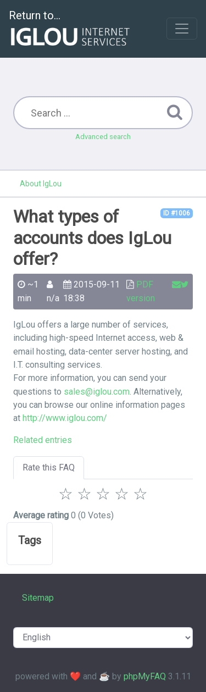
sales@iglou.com (97, 391)
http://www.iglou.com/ (65, 418)
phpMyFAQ (145, 676)
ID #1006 (176, 213)
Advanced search (103, 136)
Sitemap (38, 598)
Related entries (42, 440)
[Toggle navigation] (181, 29)
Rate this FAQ (49, 467)
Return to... (70, 29)
